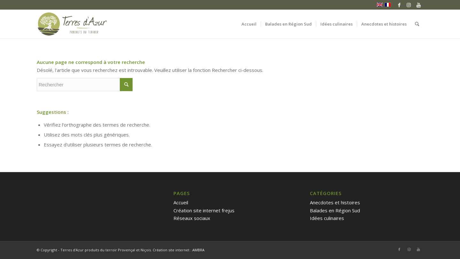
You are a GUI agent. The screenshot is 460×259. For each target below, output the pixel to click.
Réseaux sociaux (191, 218)
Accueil (180, 202)
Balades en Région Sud (335, 210)
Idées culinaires (327, 218)
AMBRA (198, 249)
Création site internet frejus (203, 210)
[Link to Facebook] (399, 5)
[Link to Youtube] (418, 5)
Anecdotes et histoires (335, 202)
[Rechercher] (417, 24)
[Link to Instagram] (408, 5)
